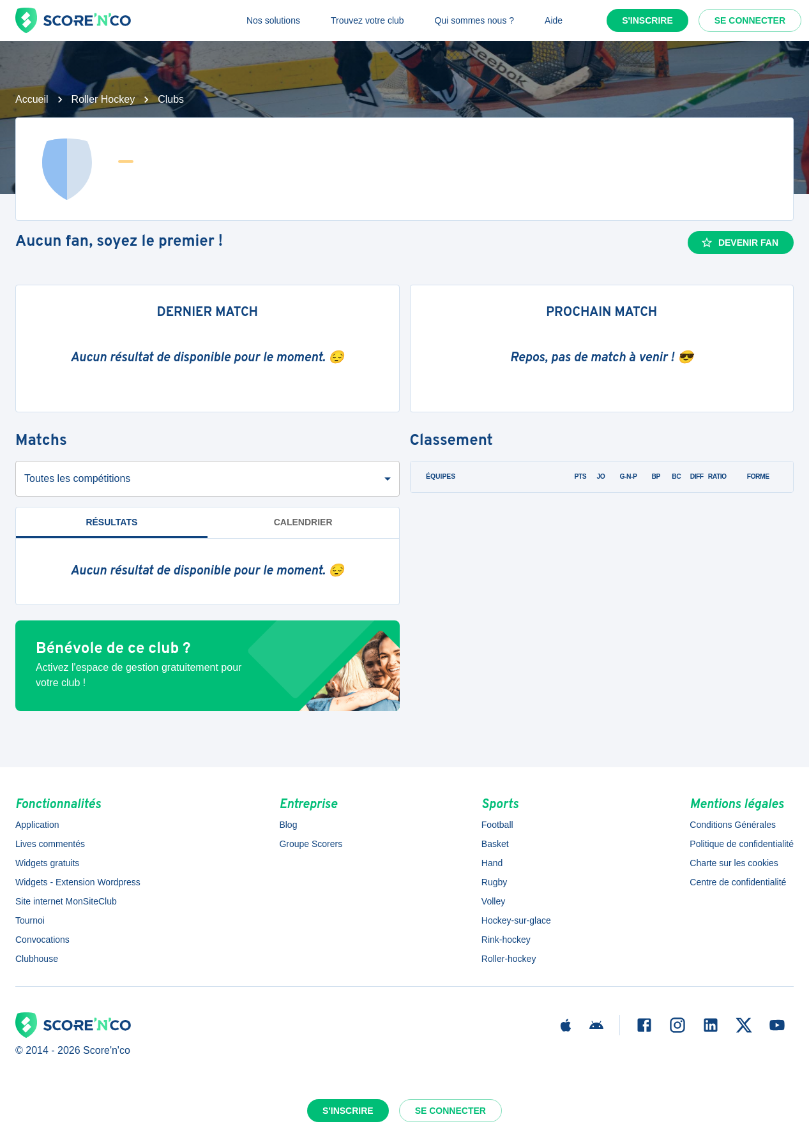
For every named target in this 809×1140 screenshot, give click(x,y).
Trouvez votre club (367, 20)
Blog (288, 825)
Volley (493, 901)
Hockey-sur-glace (516, 920)
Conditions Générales (733, 825)
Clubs (171, 99)
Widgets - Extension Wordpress (77, 882)
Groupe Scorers (310, 844)
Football (497, 825)
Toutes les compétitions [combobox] (77, 478)
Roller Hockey (103, 99)
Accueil (32, 99)
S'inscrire (647, 20)
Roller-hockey (508, 959)
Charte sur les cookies (734, 863)
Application (37, 825)
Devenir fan (739, 242)
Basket (495, 844)
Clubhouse (36, 959)
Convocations (42, 939)
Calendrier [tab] (303, 522)
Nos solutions (273, 20)
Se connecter (749, 20)
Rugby (494, 882)
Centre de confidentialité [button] (738, 882)
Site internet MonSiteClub (66, 901)
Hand (492, 863)
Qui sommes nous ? (475, 20)
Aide (554, 20)
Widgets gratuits (47, 863)
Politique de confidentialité (742, 844)
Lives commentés (50, 844)
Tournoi (30, 920)
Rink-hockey (506, 939)
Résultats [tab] (111, 522)
